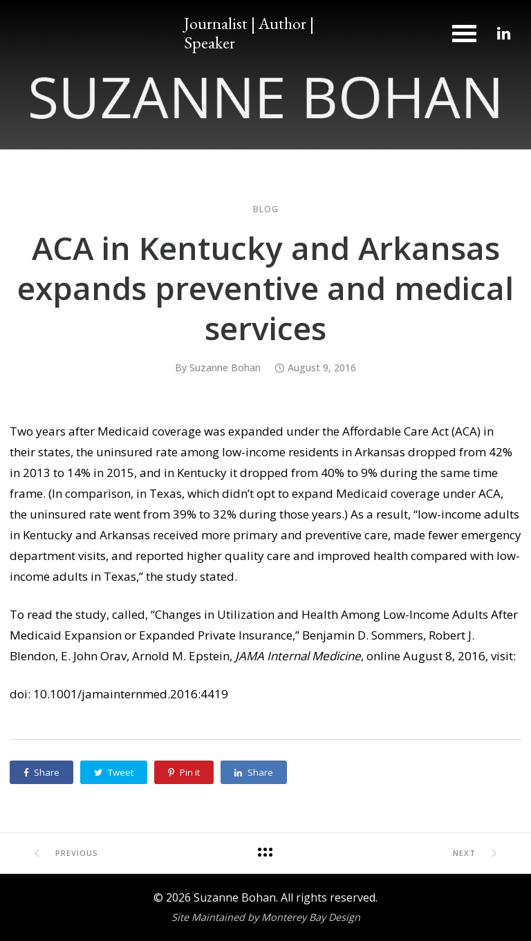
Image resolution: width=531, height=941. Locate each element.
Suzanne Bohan (225, 367)
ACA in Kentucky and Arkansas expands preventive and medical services (265, 287)
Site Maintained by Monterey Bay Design (265, 917)
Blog (266, 209)
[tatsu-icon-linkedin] (503, 33)
